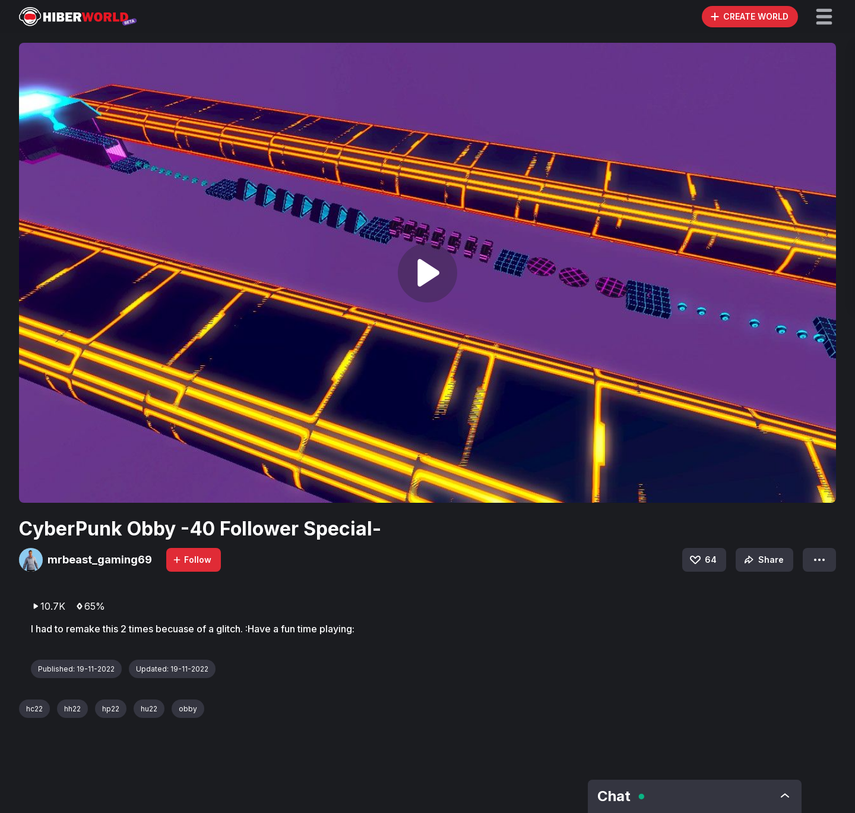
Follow (191, 559)
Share (763, 560)
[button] (824, 17)
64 (702, 560)
